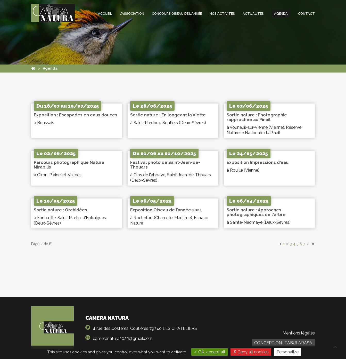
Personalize (288, 351)
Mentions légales (299, 333)
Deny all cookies (251, 351)
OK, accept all (209, 351)
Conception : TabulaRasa (283, 342)
